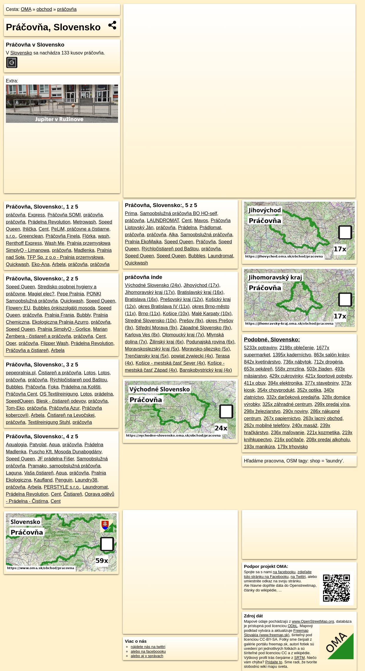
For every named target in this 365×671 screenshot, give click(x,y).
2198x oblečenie (296, 347)
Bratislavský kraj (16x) (200, 292)
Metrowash (84, 221)
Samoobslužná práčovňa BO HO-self (178, 213)
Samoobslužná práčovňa (206, 234)
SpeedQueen (20, 401)
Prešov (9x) (191, 320)
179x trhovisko (293, 446)
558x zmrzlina (289, 368)
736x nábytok (297, 361)
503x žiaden (319, 368)
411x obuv (255, 383)
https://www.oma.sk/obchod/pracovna (325, 193)
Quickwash (17, 264)
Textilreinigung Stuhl (49, 422)
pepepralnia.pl (21, 372)
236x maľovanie (287, 432)
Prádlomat (210, 227)
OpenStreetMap (246, 193)
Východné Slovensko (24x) (153, 285)
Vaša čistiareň (38, 472)
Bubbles (14, 386)
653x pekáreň (258, 368)
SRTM (299, 657)
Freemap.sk (277, 193)
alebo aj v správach (147, 656)
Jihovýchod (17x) (201, 285)
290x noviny (295, 411)
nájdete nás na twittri (148, 646)
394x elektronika (285, 383)
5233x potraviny (260, 347)
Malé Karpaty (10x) (211, 313)
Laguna (13, 472)
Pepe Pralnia (70, 293)
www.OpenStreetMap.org (313, 621)
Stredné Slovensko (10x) (150, 320)
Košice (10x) (176, 313)
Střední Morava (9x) (156, 327)
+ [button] (133, 13)
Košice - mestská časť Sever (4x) (170, 363)
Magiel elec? (41, 293)
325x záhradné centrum (287, 404)
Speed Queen (20, 286)
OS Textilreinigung (59, 393)
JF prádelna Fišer (56, 458)
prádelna (103, 393)
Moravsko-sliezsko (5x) (206, 348)
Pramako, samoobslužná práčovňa (64, 465)
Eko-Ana (40, 264)
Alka (173, 234)
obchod (44, 9)
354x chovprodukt (275, 390)
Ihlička (29, 229)
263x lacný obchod (322, 418)
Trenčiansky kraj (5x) (146, 355)
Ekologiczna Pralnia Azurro (60, 322)
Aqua (54, 444)
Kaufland (43, 479)
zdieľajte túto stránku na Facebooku (278, 574)
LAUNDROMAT (163, 220)
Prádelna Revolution (49, 221)
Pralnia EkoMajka (143, 241)
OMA (26, 9)
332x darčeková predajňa (292, 397)
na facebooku (284, 572)
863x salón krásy (331, 354)
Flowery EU (18, 307)
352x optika (309, 390)
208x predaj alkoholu (328, 439)
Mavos (201, 220)
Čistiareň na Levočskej (70, 415)
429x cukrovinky (286, 376)
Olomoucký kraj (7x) (183, 334)
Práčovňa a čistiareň (27, 350)
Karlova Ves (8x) (142, 334)
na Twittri (298, 576)
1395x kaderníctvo (292, 354)
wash (103, 236)
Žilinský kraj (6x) (167, 341)
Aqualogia (16, 444)
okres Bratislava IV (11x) (164, 306)
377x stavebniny (322, 383)
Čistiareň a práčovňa (59, 372)
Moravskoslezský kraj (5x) (152, 348)
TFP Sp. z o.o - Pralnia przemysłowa (65, 257)
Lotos (89, 372)
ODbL (292, 626)
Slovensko (21, 52)
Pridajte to (273, 662)
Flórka (88, 236)
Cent (44, 229)
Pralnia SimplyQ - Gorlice (64, 329)
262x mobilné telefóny (266, 425)
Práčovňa (36, 386)
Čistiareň (73, 494)
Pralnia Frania (59, 315)
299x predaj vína (332, 404)
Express (36, 214)
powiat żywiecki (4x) (192, 355)
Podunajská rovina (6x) (210, 341)
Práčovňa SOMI (64, 214)
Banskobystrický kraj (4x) (206, 370)
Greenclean (31, 236)
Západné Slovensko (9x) (205, 327)
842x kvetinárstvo (262, 361)
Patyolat (38, 444)
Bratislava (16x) (141, 299)
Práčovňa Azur (64, 408)
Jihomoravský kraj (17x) (150, 292)
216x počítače (289, 439)
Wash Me (54, 243)
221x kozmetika (323, 432)
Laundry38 (86, 479)
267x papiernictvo (281, 418)
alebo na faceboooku (148, 651)
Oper (11, 343)
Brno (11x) (149, 313)
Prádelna (187, 227)
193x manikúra (259, 446)
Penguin (63, 479)
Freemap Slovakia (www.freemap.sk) (276, 632)
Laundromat (95, 487)
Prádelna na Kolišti (80, 386)
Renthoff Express (24, 243)
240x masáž (304, 425)
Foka (53, 386)
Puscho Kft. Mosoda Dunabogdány (65, 451)
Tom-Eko (15, 408)
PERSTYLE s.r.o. (62, 487)
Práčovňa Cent (21, 393)
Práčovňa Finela (63, 236)
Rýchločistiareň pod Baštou (78, 379)
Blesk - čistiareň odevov (61, 401)
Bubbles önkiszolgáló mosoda (64, 307)
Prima (131, 213)
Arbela (59, 264)
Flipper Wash (54, 343)
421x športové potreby (328, 376)
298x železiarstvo (262, 411)
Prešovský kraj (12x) (181, 299)
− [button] (133, 23)
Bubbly (84, 315)
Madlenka (84, 250)
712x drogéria (328, 361)
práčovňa (67, 9)
